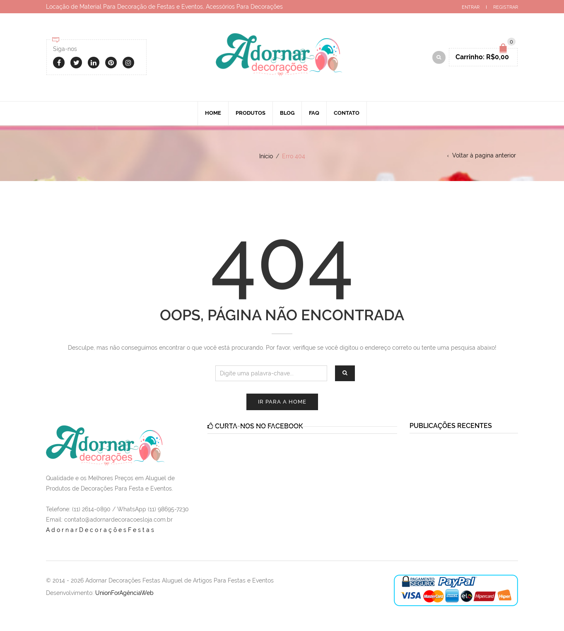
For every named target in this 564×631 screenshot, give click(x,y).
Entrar (471, 7)
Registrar (505, 7)
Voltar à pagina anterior (484, 155)
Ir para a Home (282, 402)
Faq (314, 113)
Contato (346, 113)
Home (213, 113)
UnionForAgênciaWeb (124, 593)
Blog (287, 113)
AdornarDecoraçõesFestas (101, 530)
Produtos (250, 113)
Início (266, 156)
